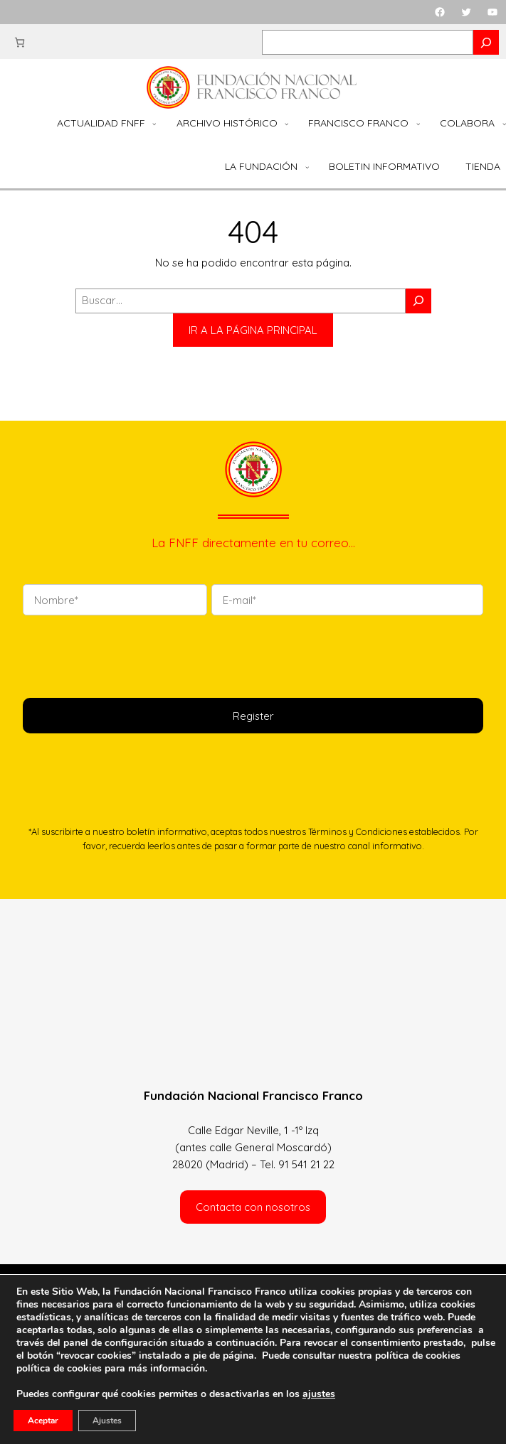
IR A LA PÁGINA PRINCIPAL (253, 330)
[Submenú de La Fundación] (307, 166)
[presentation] (131, 654)
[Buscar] (418, 301)
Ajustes (107, 1420)
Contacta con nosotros (253, 1207)
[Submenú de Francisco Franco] (418, 123)
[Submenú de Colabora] (504, 123)
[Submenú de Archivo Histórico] (286, 123)
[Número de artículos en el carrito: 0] (19, 42)
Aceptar (43, 1420)
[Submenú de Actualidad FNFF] (154, 123)
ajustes (318, 1394)
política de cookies (59, 1368)
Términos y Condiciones (357, 831)
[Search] (486, 42)
